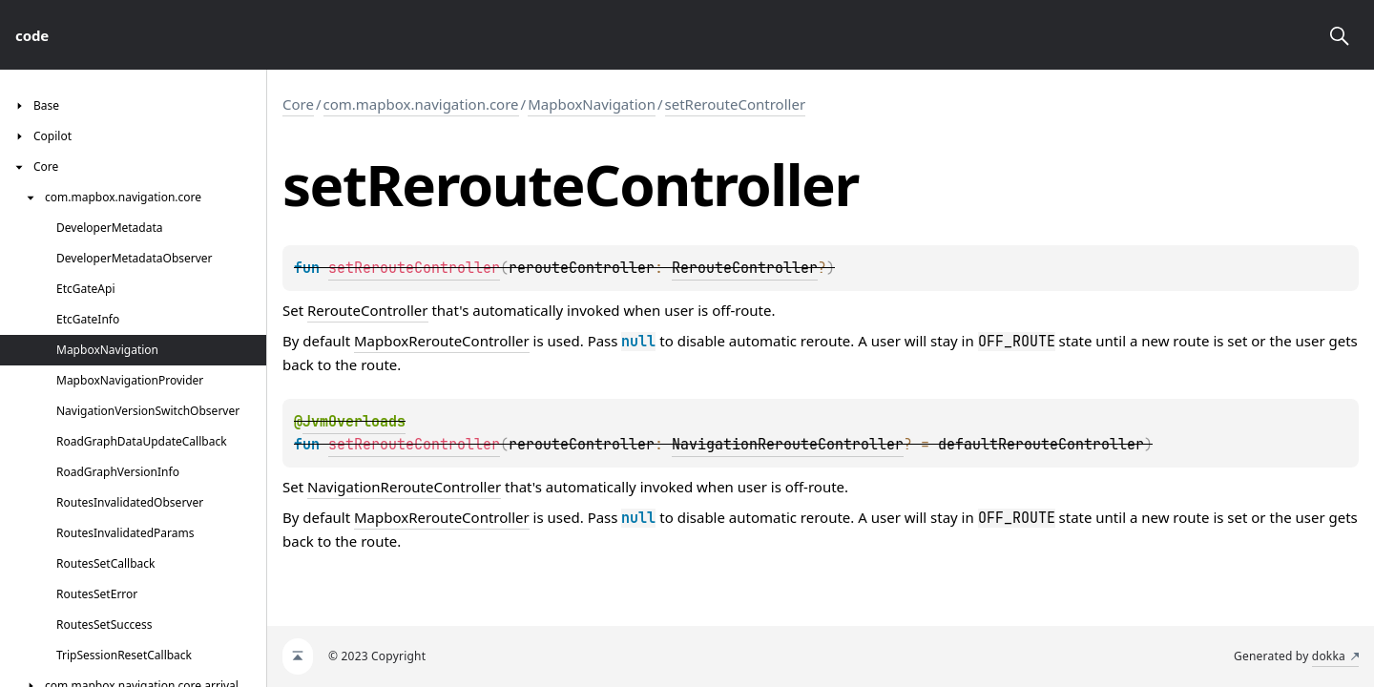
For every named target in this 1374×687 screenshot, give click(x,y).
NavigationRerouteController (788, 444)
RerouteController (745, 268)
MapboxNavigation (592, 104)
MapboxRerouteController (442, 340)
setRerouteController (735, 104)
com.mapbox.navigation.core (421, 104)
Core (298, 104)
